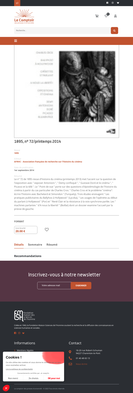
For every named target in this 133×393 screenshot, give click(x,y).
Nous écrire (81, 364)
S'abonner (81, 285)
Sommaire (35, 244)
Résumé (51, 244)
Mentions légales (25, 350)
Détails (19, 244)
